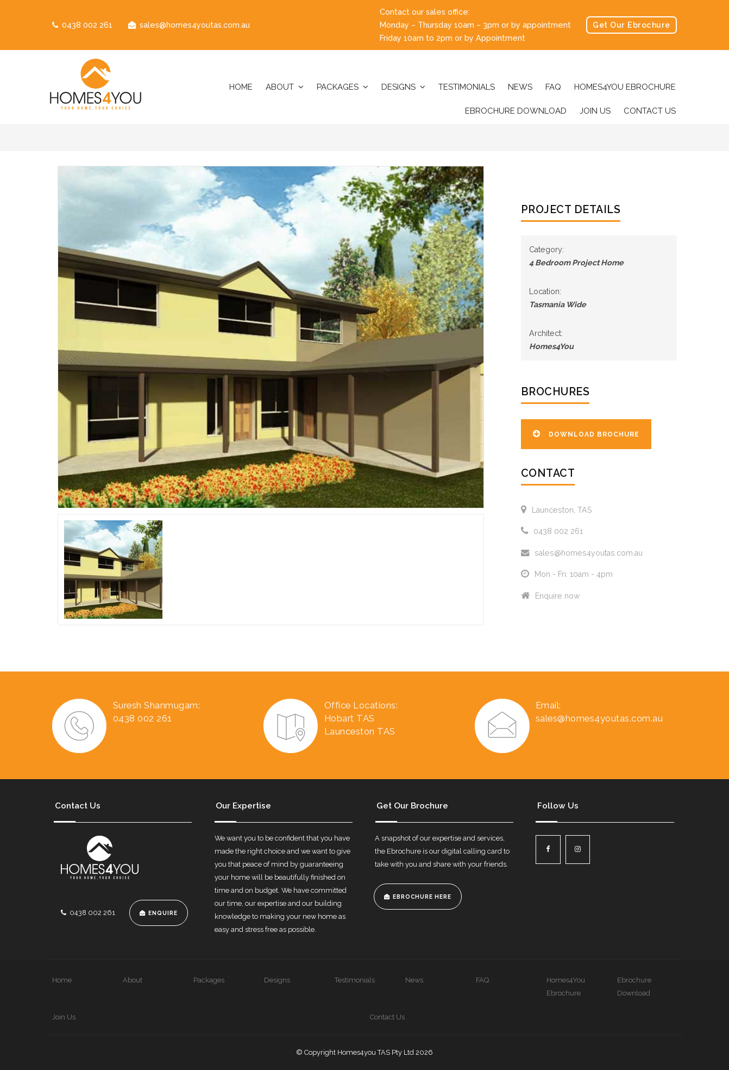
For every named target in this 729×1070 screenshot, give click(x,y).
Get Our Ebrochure (631, 25)
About (280, 87)
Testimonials (466, 87)
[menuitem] (82, 980)
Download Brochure (594, 434)
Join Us (595, 111)
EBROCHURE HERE (422, 896)
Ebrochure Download (516, 111)
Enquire (163, 913)
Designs (398, 87)
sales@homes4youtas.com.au (195, 25)
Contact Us (650, 111)
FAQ (553, 87)
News (520, 87)
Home (241, 87)
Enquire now (550, 596)
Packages (338, 87)
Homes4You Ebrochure (625, 87)
